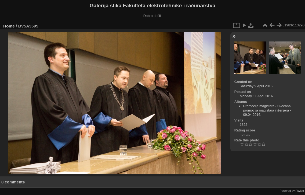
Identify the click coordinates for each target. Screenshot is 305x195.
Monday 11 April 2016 (256, 96)
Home (9, 26)
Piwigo (300, 190)
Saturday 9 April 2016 (256, 86)
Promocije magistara (258, 106)
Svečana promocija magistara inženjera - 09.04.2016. (267, 110)
